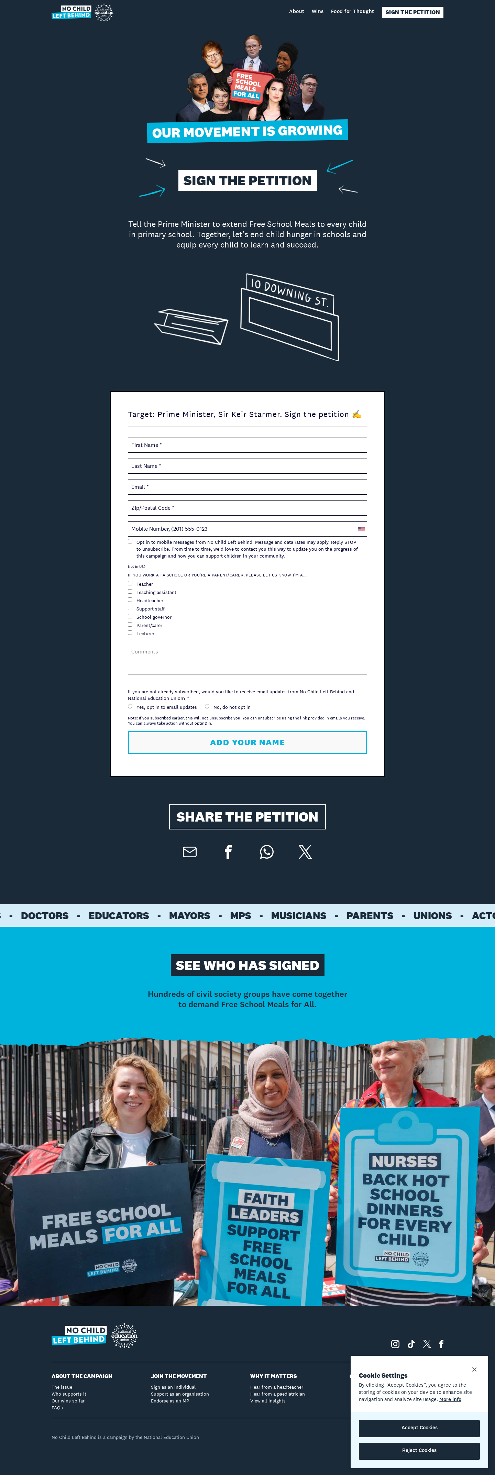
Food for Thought (352, 11)
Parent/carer (145, 625)
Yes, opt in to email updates (162, 707)
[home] (82, 12)
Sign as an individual (173, 1387)
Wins (318, 11)
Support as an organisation (180, 1394)
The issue (62, 1387)
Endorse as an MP (170, 1401)
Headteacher (145, 600)
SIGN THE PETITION (413, 12)
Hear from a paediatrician (277, 1394)
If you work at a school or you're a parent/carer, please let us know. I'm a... (217, 575)
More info (450, 1399)
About (297, 11)
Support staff (146, 609)
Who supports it (69, 1394)
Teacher (140, 584)
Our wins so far (68, 1401)
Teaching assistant (152, 592)
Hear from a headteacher (276, 1387)
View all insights (268, 1401)
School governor (150, 617)
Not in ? (136, 566)
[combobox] (361, 529)
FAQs (57, 1408)
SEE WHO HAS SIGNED (247, 965)
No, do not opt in (228, 707)
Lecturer (141, 633)
